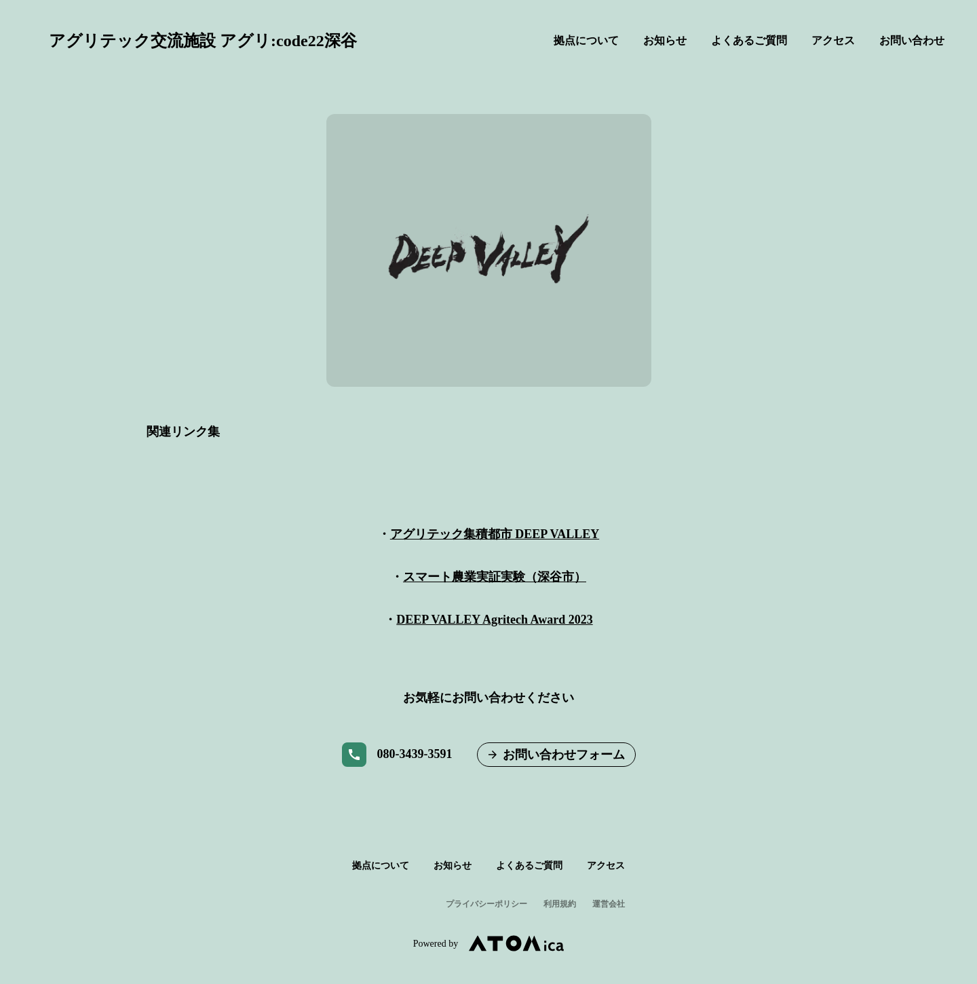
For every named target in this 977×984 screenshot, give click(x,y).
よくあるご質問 (749, 40)
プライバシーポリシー (486, 904)
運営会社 (608, 904)
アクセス (833, 40)
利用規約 (559, 904)
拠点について (586, 40)
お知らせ (665, 40)
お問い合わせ (911, 40)
